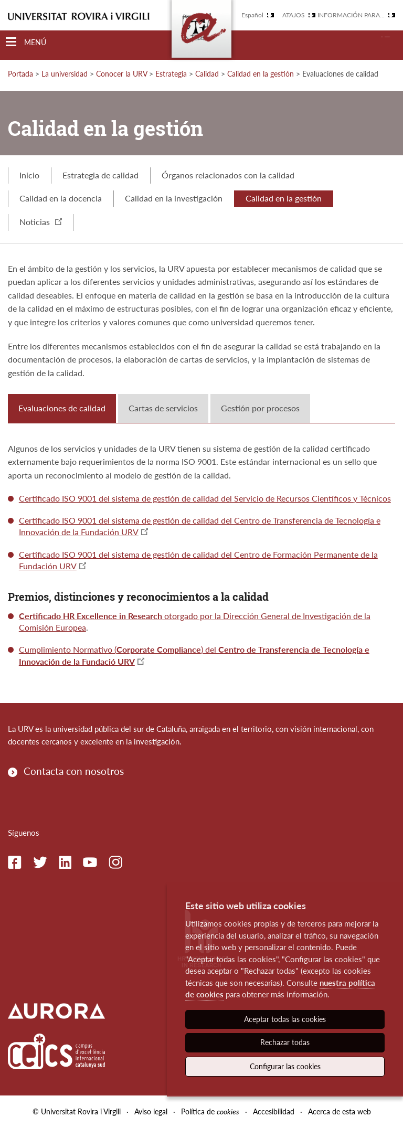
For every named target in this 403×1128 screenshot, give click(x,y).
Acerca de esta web (339, 1111)
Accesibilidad (273, 1111)
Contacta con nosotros (74, 771)
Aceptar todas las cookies (285, 1019)
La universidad (64, 73)
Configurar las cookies (285, 1066)
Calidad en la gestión (260, 73)
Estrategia (171, 73)
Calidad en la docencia (60, 198)
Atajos (293, 15)
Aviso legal (150, 1111)
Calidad (207, 73)
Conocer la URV (121, 73)
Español (252, 15)
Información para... (351, 15)
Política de (210, 1111)
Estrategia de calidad (100, 175)
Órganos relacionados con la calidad (228, 175)
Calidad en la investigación (173, 198)
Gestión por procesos (260, 408)
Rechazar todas (285, 1042)
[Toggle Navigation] (26, 42)
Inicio (29, 175)
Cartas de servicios (163, 408)
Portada (20, 73)
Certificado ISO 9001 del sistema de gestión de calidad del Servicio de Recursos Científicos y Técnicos (205, 498)
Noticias (40, 222)
